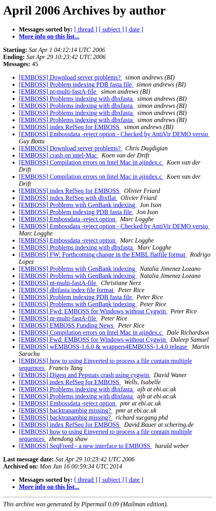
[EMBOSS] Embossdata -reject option (68, 219)
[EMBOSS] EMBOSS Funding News (67, 325)
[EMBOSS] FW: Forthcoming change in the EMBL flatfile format (103, 254)
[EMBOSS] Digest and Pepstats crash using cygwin (85, 375)
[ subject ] (111, 29)
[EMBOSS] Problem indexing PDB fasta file (76, 84)
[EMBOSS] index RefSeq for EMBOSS (70, 127)
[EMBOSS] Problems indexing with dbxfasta (76, 98)
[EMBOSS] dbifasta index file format (67, 290)
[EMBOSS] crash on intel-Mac (59, 155)
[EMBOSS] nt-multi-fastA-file (58, 91)
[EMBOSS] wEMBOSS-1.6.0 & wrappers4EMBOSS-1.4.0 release (104, 346)
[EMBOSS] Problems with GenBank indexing (78, 205)
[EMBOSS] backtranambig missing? (66, 410)
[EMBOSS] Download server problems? (70, 77)
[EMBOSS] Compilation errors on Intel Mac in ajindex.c (91, 162)
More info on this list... (49, 36)
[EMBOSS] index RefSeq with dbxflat (68, 197)
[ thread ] (85, 29)
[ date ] (134, 29)
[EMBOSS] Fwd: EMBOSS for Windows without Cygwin (93, 311)
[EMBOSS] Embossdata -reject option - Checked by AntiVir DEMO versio (114, 134)
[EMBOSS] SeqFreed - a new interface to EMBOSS (85, 445)
